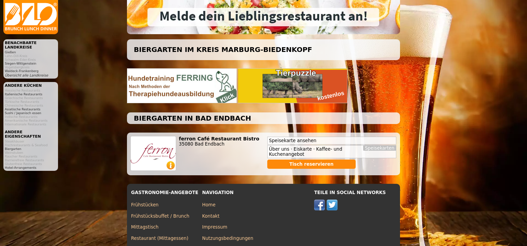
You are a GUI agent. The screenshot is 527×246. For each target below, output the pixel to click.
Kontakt (210, 216)
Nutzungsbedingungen (227, 238)
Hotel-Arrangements (21, 167)
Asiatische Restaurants (22, 109)
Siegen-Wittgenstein (20, 63)
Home (208, 204)
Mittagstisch (145, 227)
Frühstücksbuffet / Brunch (160, 216)
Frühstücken (145, 204)
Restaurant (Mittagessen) (159, 238)
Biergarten (13, 149)
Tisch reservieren (311, 164)
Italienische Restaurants (23, 94)
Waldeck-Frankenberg (22, 71)
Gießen (10, 52)
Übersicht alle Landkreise (26, 75)
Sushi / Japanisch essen (23, 113)
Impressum (214, 227)
